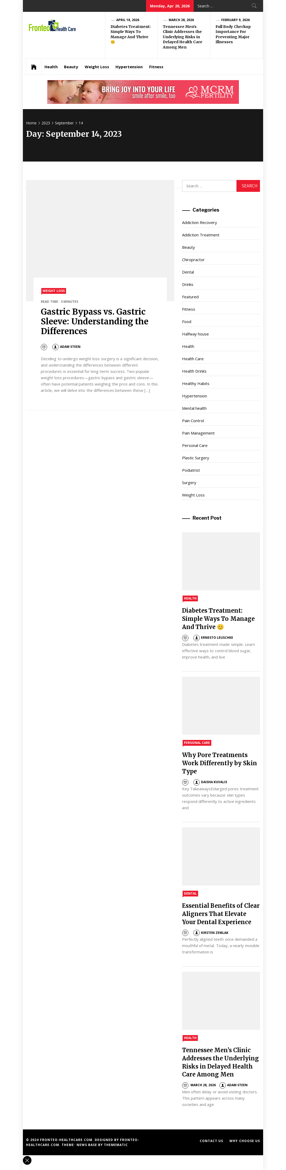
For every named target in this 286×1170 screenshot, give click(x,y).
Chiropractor (193, 259)
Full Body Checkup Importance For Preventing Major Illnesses (233, 34)
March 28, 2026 (181, 20)
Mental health (194, 408)
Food (186, 321)
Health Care (193, 358)
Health (51, 66)
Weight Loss (97, 66)
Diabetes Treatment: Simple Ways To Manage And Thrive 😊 (131, 34)
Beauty (71, 66)
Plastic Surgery (195, 457)
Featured (190, 296)
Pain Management (198, 433)
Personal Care (195, 445)
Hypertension (129, 66)
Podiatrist (191, 470)
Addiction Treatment (200, 234)
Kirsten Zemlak (210, 932)
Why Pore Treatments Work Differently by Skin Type (219, 763)
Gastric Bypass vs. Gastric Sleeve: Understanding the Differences (94, 321)
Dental (188, 272)
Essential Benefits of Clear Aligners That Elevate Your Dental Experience (221, 914)
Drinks (187, 284)
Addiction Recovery (199, 222)
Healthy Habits (195, 383)
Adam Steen (66, 346)
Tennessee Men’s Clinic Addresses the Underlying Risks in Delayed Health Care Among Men (182, 37)
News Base (87, 1145)
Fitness (156, 66)
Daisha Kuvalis (210, 782)
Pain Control (193, 420)
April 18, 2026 (127, 20)
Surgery (189, 482)
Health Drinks (194, 371)
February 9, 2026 (235, 20)
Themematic (116, 1145)
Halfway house (195, 334)
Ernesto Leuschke (213, 637)
